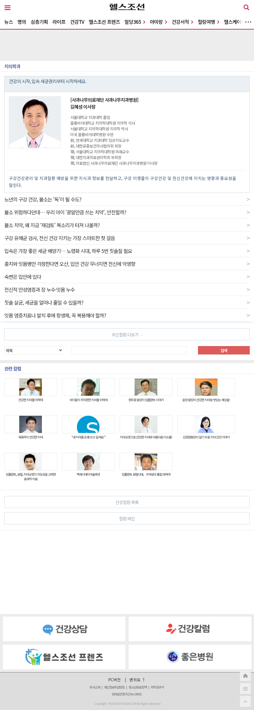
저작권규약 (157, 687)
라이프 (59, 21)
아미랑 (158, 21)
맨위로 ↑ (137, 679)
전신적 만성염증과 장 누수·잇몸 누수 (127, 289)
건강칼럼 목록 (180, 502)
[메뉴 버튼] (8, 8)
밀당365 (135, 21)
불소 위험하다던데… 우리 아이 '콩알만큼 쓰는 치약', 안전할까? (127, 212)
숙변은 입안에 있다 (127, 276)
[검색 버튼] (246, 8)
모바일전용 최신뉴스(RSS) (126, 694)
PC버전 (114, 679)
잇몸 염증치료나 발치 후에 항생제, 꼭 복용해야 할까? (127, 315)
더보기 (248, 22)
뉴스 (8, 21)
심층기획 (39, 21)
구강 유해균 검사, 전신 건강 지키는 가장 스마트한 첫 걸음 (127, 238)
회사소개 (95, 687)
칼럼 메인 (182, 518)
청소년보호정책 (138, 687)
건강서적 (182, 21)
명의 (22, 21)
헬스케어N (236, 21)
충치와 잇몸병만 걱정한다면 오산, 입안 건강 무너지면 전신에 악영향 (127, 263)
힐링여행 (208, 21)
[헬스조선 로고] (127, 8)
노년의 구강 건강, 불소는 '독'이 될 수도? (127, 199)
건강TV (77, 21)
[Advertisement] (127, 572)
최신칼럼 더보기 (127, 335)
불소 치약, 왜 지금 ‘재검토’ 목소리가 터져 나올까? (127, 225)
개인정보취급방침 (114, 687)
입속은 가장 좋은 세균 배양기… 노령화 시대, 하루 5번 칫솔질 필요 (127, 250)
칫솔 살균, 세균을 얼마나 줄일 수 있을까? (127, 302)
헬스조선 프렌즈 (104, 21)
